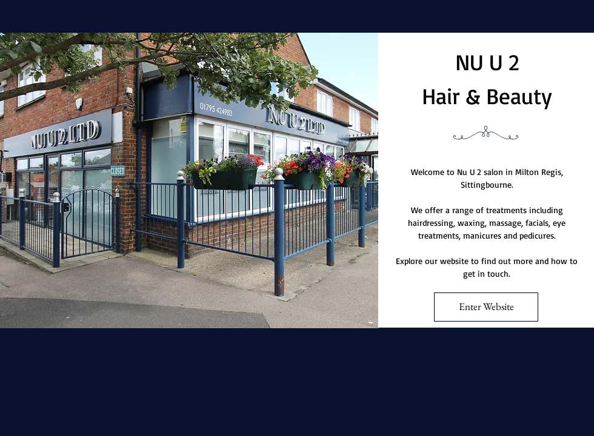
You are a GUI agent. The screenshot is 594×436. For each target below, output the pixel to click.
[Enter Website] (486, 307)
